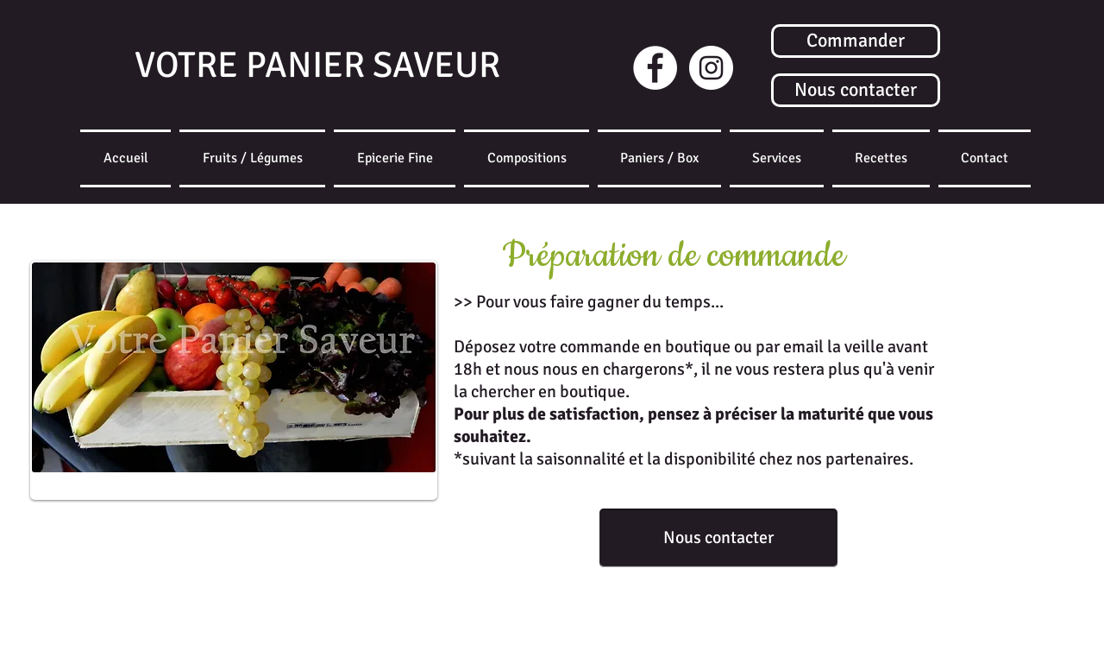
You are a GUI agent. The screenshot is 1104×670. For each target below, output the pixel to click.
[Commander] (855, 41)
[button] (659, 158)
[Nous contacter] (855, 90)
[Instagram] (711, 68)
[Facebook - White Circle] (655, 68)
